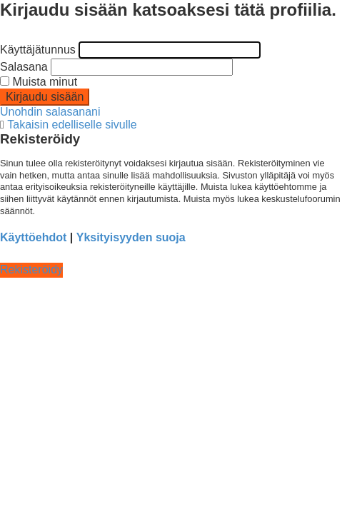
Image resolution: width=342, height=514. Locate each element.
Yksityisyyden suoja (131, 237)
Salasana (24, 67)
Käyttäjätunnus (38, 50)
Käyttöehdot (33, 237)
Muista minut (38, 82)
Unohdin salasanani (50, 112)
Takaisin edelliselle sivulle (71, 125)
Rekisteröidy (31, 269)
